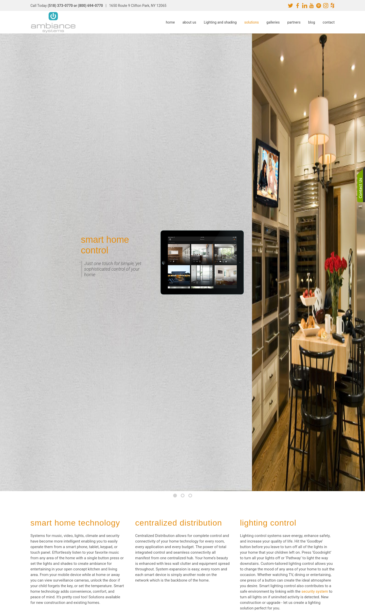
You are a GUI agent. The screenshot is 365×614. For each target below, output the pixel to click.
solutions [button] (251, 22)
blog (311, 22)
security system (314, 591)
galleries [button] (273, 22)
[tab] (175, 495)
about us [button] (189, 22)
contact (329, 22)
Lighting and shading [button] (220, 22)
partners (293, 22)
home (170, 22)
